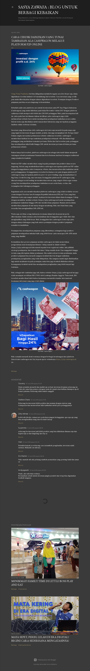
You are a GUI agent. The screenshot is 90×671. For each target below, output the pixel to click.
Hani (20, 442)
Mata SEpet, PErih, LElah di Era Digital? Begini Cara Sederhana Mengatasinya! (40, 638)
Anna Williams (52, 664)
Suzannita (22, 428)
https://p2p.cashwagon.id (66, 359)
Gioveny (21, 383)
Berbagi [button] (14, 371)
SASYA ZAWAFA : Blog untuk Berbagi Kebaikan (47, 9)
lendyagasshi (23, 470)
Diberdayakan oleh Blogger (45, 659)
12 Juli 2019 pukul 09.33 (38, 470)
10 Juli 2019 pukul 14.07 (34, 383)
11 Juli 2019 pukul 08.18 (35, 428)
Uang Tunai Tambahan (20, 94)
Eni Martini (22, 456)
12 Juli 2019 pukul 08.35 (36, 456)
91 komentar (22, 589)
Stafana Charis (24, 400)
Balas (20, 395)
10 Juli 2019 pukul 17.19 (38, 400)
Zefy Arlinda (23, 414)
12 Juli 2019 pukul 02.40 (31, 442)
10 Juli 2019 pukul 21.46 (37, 414)
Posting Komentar (24, 645)
